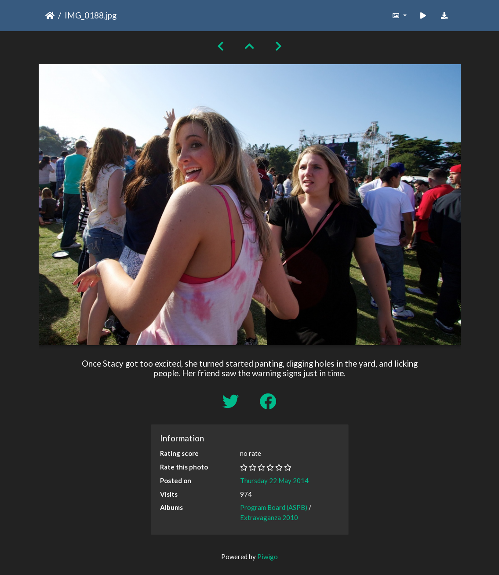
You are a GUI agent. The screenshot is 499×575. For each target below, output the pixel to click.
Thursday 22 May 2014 (274, 480)
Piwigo (267, 556)
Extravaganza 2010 (269, 517)
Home (50, 15)
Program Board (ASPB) (273, 507)
